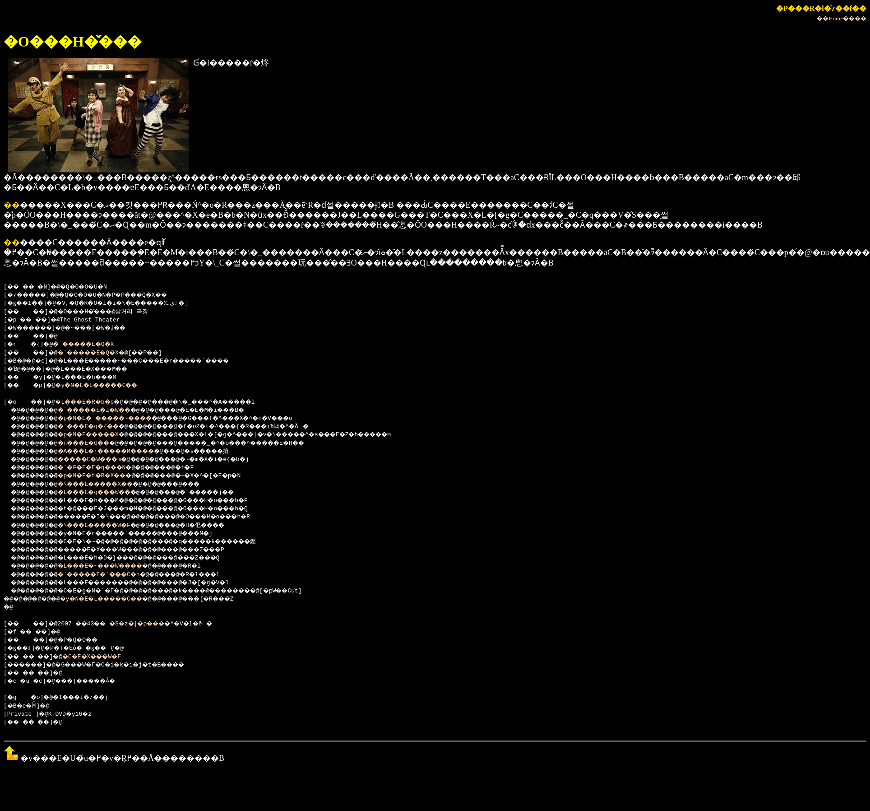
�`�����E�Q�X (91, 344)
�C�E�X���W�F (103, 657)
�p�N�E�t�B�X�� (102, 476)
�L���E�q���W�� (106, 493)
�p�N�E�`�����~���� (118, 419)
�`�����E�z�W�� (106, 410)
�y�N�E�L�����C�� (107, 386)
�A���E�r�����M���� (120, 451)
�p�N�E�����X (99, 435)
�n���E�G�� (94, 443)
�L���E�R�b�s (93, 402)
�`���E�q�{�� (99, 427)
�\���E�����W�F (106, 526)
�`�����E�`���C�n (111, 575)
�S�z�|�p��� (151, 624)
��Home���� (841, 18)
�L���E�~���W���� (113, 566)
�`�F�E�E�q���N (102, 468)
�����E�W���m (101, 460)
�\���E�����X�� (108, 484)
